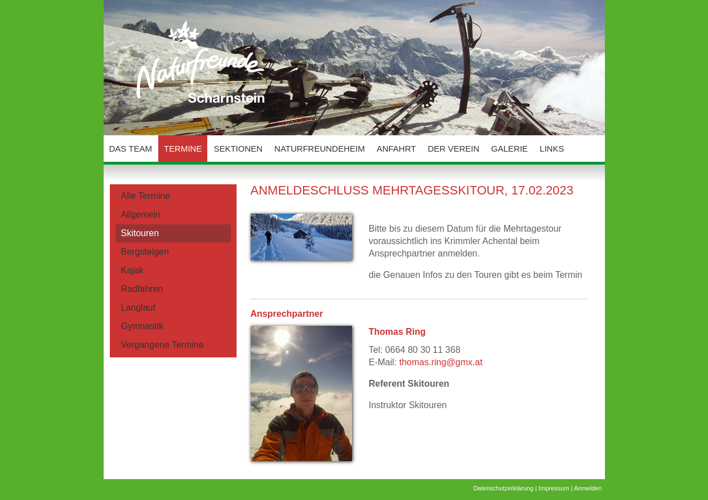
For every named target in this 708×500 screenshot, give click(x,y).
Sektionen (237, 148)
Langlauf (138, 307)
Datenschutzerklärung (503, 488)
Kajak (132, 270)
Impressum (553, 488)
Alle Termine (146, 196)
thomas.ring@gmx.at (441, 362)
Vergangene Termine (162, 344)
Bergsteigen (145, 251)
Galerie (509, 148)
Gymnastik (142, 326)
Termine (183, 148)
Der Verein (453, 148)
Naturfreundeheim (319, 148)
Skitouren (140, 233)
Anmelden (588, 488)
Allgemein (141, 214)
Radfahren (142, 289)
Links (552, 148)
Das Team (130, 148)
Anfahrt (396, 148)
